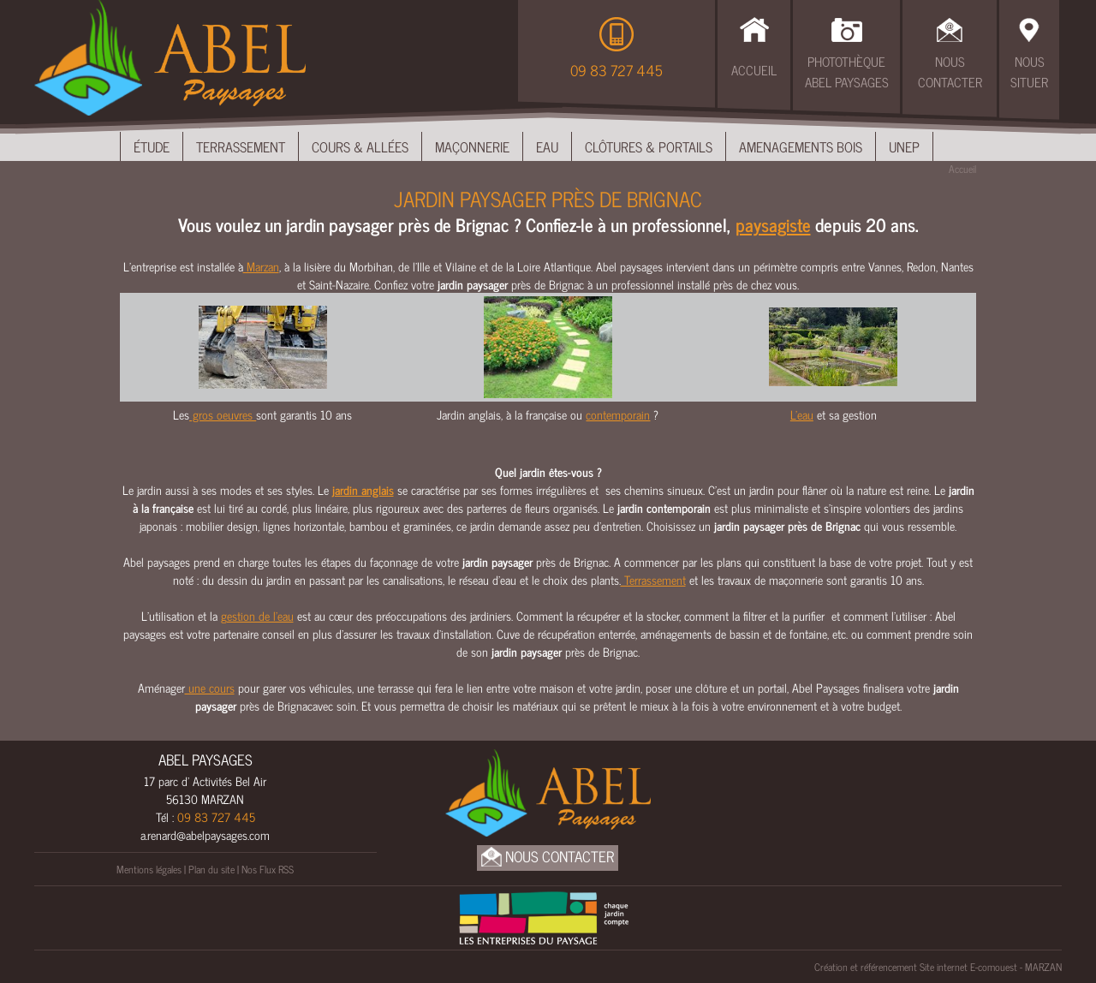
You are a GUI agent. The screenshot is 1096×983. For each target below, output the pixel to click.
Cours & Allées (360, 146)
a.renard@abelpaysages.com (205, 834)
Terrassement (240, 146)
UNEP (904, 146)
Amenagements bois (800, 146)
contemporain (618, 414)
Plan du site (211, 869)
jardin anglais (363, 489)
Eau (547, 146)
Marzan (261, 266)
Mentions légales (149, 869)
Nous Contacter (950, 72)
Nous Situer (1029, 72)
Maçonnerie (472, 146)
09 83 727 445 (616, 70)
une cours (210, 687)
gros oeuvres (222, 414)
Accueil (754, 69)
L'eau (801, 414)
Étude (152, 146)
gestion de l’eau (257, 615)
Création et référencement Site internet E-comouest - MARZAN (938, 966)
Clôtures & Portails (648, 146)
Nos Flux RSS (267, 869)
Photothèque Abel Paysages (847, 72)
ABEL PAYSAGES (205, 760)
